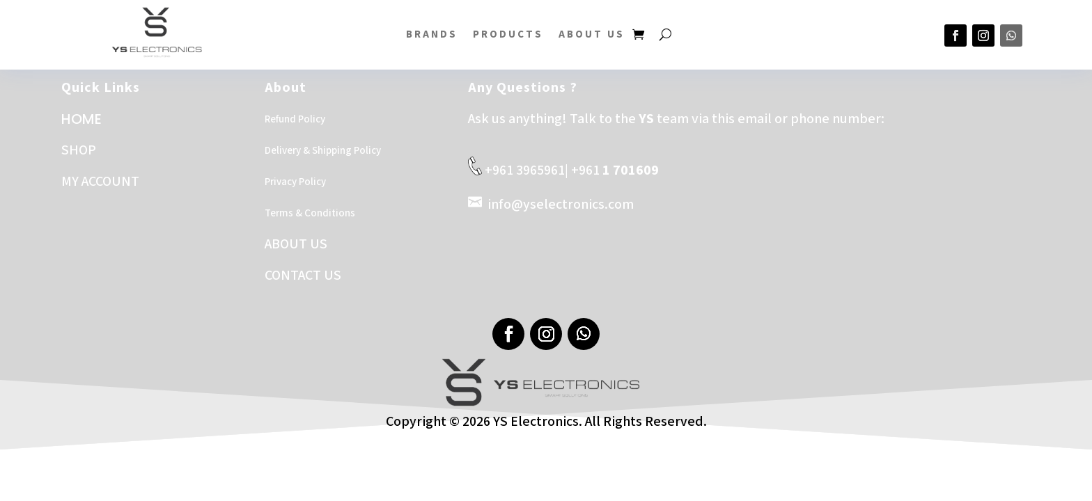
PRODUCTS (508, 34)
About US (592, 34)
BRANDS (432, 34)
